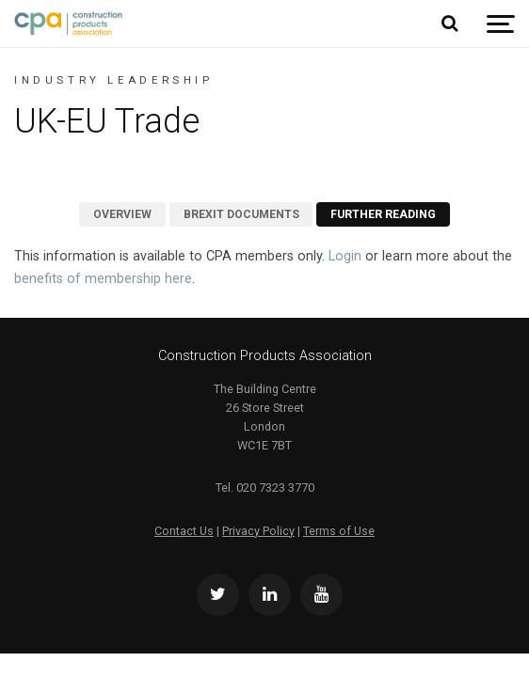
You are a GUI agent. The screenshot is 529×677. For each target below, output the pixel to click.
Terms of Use (339, 531)
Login (345, 256)
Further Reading (383, 214)
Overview (122, 214)
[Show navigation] (501, 24)
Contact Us (184, 531)
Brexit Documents (241, 214)
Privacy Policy (258, 531)
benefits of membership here (103, 279)
